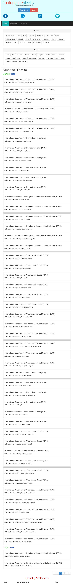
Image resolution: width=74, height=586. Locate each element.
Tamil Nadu (22, 42)
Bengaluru (40, 54)
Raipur (7, 54)
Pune (13, 54)
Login (34, 10)
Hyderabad (61, 54)
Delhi (47, 35)
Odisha (53, 39)
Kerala (27, 39)
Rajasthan (8, 42)
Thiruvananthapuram (11, 61)
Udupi (62, 58)
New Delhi (19, 54)
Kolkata (8, 58)
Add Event (24, 10)
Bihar (24, 35)
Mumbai (48, 54)
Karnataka (20, 39)
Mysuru (24, 58)
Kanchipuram (22, 61)
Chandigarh (31, 35)
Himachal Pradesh (10, 39)
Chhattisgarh (40, 35)
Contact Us (23, 23)
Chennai (27, 54)
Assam (18, 35)
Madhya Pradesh (36, 39)
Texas (29, 42)
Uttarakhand (46, 42)
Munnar (34, 54)
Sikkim (15, 42)
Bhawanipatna (32, 58)
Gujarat (57, 35)
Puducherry (50, 58)
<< (54, 573)
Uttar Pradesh (37, 42)
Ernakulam (41, 58)
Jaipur (18, 58)
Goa (52, 35)
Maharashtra (46, 39)
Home (5, 23)
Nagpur (54, 54)
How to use (13, 23)
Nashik (57, 58)
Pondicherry (61, 39)
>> (69, 573)
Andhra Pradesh (10, 35)
